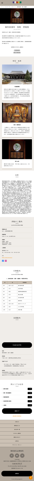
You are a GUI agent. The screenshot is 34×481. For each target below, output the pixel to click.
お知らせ (17, 421)
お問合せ (17, 441)
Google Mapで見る (16, 463)
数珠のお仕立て (17, 437)
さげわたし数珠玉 (17, 433)
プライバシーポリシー (17, 445)
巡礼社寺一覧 (17, 429)
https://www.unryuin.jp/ (7, 257)
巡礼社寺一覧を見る (17, 416)
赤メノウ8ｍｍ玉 (17, 52)
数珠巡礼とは (17, 425)
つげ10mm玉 (17, 50)
